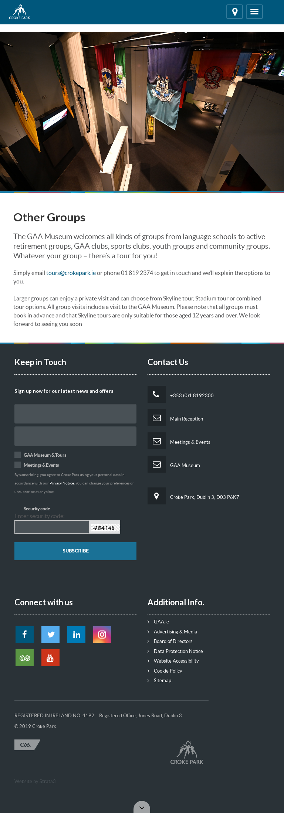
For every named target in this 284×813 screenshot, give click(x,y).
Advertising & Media (172, 632)
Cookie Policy (165, 671)
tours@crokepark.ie (71, 272)
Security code (37, 508)
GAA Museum (174, 464)
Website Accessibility (173, 661)
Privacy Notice (62, 483)
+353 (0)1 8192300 (181, 394)
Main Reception (175, 417)
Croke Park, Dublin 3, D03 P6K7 (193, 495)
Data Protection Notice (175, 651)
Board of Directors (170, 641)
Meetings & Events (179, 440)
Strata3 (48, 781)
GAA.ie (158, 622)
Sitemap (159, 680)
